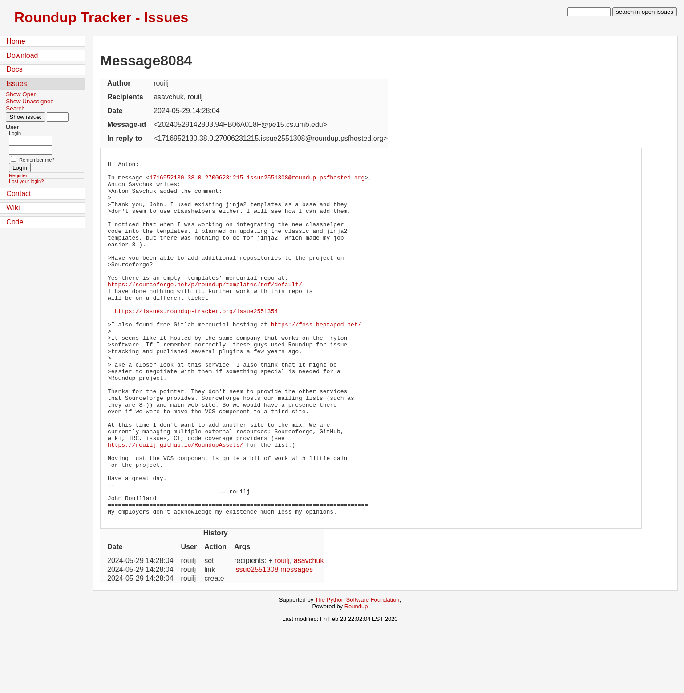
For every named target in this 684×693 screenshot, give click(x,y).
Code (14, 222)
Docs (14, 69)
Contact (18, 193)
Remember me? (37, 160)
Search (15, 108)
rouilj (282, 631)
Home (15, 41)
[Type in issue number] (58, 117)
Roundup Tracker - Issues (101, 17)
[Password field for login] (30, 150)
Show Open (21, 94)
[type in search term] (589, 11)
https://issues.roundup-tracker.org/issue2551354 (196, 342)
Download (22, 55)
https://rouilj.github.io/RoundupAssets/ (175, 502)
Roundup (356, 677)
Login (15, 133)
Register (18, 175)
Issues (16, 83)
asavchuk (309, 631)
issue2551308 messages (273, 640)
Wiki (13, 208)
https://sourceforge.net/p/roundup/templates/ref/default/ (205, 310)
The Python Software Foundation (357, 670)
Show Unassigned (29, 101)
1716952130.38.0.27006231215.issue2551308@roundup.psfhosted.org (257, 181)
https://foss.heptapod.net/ (316, 358)
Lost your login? (26, 181)
